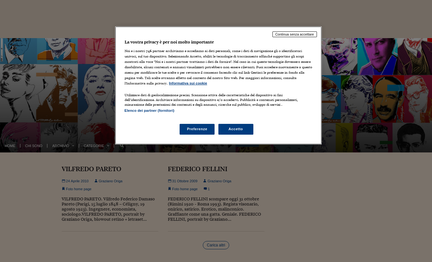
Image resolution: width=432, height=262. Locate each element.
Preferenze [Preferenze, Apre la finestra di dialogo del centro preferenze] (197, 129)
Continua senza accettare (294, 34)
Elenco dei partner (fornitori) (150, 110)
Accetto (236, 129)
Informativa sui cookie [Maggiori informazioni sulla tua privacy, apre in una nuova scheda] (188, 83)
